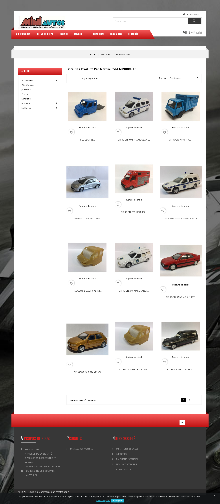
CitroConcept (45, 34)
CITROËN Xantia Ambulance (180, 218)
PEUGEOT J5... (87, 139)
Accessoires (23, 34)
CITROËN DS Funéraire (180, 369)
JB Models (98, 34)
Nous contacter (126, 464)
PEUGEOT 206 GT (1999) (87, 218)
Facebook (182, 422)
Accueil (25, 71)
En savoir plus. (103, 501)
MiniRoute (80, 34)
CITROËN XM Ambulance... (134, 290)
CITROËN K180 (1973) (181, 139)
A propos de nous (35, 438)
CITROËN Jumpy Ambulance (134, 139)
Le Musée (133, 34)
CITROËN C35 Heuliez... (134, 212)
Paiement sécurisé (127, 459)
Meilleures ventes (81, 448)
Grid (71, 78)
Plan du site (123, 469)
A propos (121, 453)
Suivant (195, 400)
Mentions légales (127, 448)
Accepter (117, 501)
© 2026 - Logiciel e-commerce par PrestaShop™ (43, 491)
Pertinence (184, 77)
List (77, 78)
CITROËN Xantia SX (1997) (180, 297)
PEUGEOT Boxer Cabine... (87, 290)
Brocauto (116, 34)
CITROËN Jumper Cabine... (134, 369)
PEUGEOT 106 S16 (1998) (87, 372)
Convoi (64, 34)
